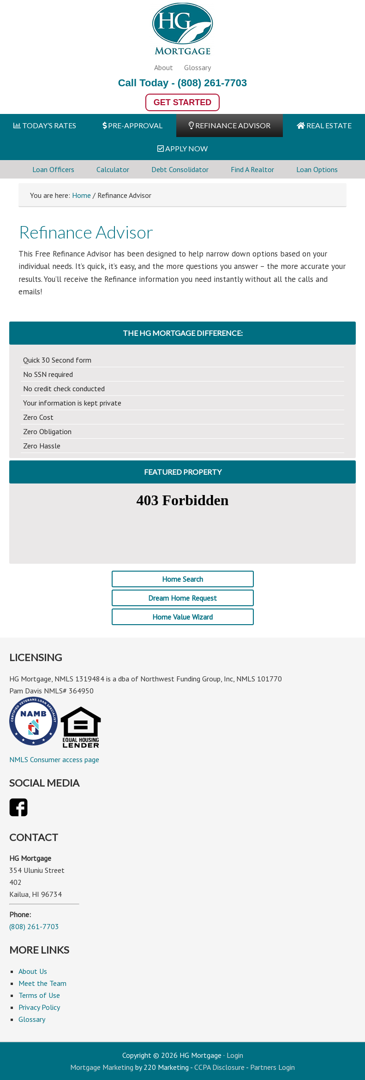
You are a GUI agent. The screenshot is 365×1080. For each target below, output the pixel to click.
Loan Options (317, 169)
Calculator (112, 169)
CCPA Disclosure (219, 1067)
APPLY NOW (182, 148)
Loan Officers (53, 169)
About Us (32, 971)
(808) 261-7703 (212, 83)
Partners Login (272, 1067)
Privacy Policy (39, 1007)
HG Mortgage (182, 30)
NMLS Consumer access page (54, 759)
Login (235, 1055)
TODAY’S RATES (44, 125)
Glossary (197, 67)
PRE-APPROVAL (132, 125)
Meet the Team (42, 983)
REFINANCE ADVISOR (229, 125)
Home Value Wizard (182, 616)
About (163, 67)
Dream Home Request (182, 598)
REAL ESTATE (324, 125)
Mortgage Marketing (101, 1067)
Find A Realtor (252, 169)
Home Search (182, 579)
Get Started (183, 102)
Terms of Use (39, 995)
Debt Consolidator (180, 169)
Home (81, 195)
